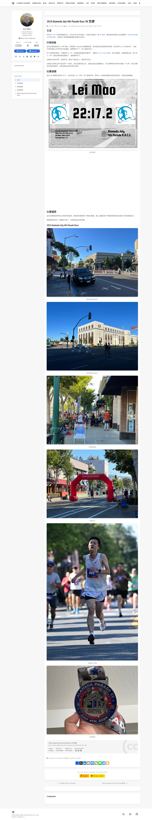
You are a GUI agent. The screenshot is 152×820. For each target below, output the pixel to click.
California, (59, 758)
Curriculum (36, 3)
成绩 (58, 75)
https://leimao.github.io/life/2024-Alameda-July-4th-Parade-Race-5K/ (68, 745)
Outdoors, (51, 758)
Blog (44, 3)
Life (87, 3)
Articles (52, 3)
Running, (67, 758)
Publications (70, 3)
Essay (93, 3)
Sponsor (33, 51)
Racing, (72, 758)
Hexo (32, 815)
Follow (20, 51)
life (66, 26)
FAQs (135, 3)
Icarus (37, 815)
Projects (60, 3)
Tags (129, 3)
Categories (122, 3)
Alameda (78, 758)
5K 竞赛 (102, 35)
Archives (112, 3)
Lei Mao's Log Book (23, 3)
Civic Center (102, 53)
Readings (80, 3)
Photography (102, 3)
